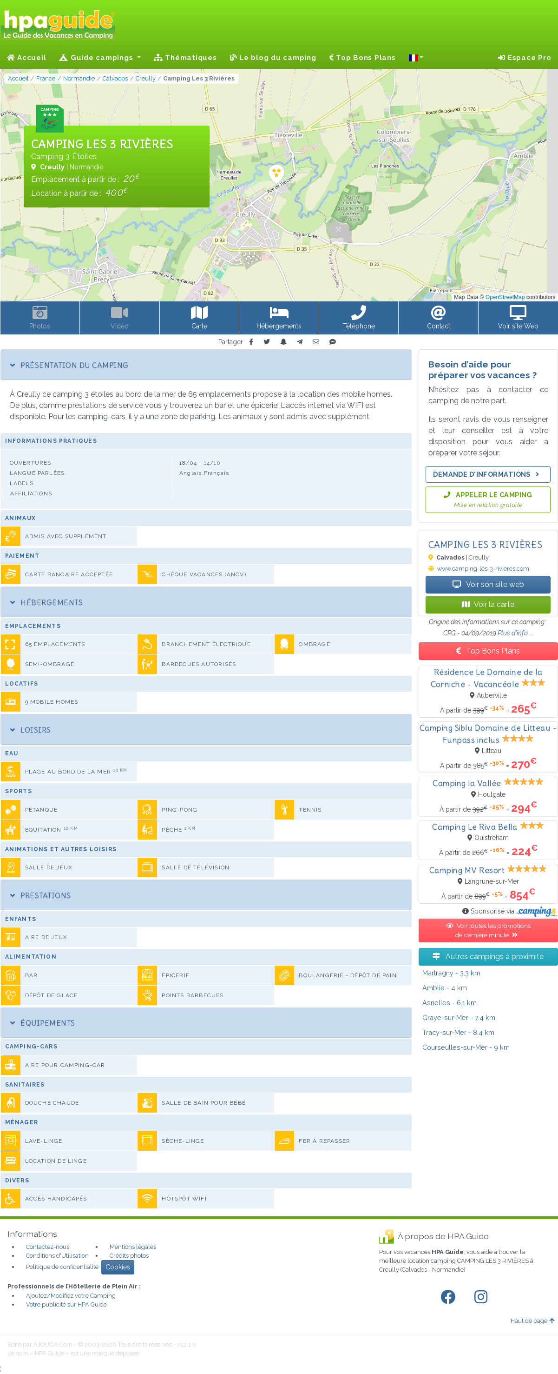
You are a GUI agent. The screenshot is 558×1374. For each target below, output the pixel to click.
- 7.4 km (458, 1017)
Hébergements (46, 602)
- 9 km (466, 1047)
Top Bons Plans (362, 57)
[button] (416, 58)
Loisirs (30, 729)
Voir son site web (488, 584)
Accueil (26, 57)
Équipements (42, 1022)
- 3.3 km (451, 973)
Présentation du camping (69, 365)
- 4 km (444, 988)
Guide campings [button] (97, 57)
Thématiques (185, 57)
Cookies (117, 1267)
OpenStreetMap (505, 297)
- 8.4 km (458, 1032)
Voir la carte (488, 604)
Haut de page (532, 1320)
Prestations (40, 895)
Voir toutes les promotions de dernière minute (488, 930)
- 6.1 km (449, 1003)
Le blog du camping (273, 57)
